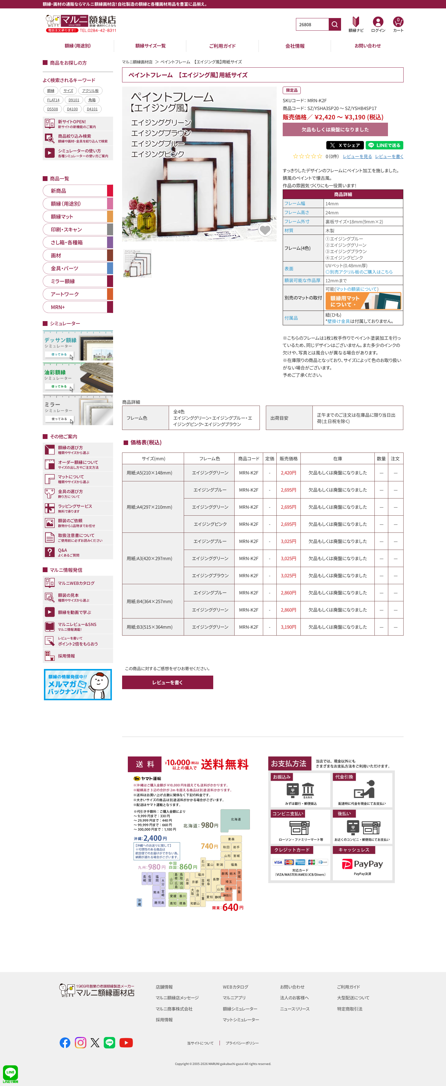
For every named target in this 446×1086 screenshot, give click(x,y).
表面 (289, 268)
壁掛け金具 (339, 321)
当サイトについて (200, 1042)
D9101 (74, 99)
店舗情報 (165, 986)
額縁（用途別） (78, 45)
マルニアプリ (235, 997)
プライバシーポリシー (242, 1042)
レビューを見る (357, 157)
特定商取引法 (350, 1008)
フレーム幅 (295, 203)
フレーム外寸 (297, 221)
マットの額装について (356, 288)
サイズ (68, 90)
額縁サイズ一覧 (150, 45)
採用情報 (165, 1019)
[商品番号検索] (335, 24)
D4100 (72, 108)
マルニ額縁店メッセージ (179, 997)
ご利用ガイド (222, 45)
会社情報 (295, 45)
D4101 (92, 108)
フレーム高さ (297, 212)
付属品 (291, 317)
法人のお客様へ (295, 997)
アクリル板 (90, 90)
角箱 (92, 99)
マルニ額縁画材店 (138, 62)
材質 (289, 230)
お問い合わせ (368, 45)
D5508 (52, 108)
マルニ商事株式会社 (175, 1008)
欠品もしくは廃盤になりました (335, 129)
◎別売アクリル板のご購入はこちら (358, 271)
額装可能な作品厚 (303, 280)
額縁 (50, 90)
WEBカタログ (236, 986)
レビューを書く (389, 157)
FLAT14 (53, 99)
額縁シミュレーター (241, 1008)
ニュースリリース (296, 1008)
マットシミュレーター (242, 1019)
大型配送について (354, 997)
